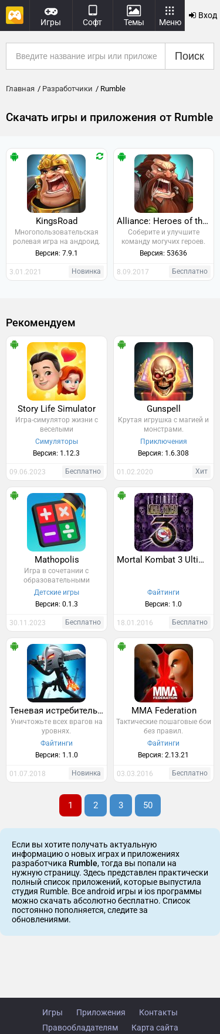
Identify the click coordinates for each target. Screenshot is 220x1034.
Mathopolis (57, 559)
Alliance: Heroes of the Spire (165, 221)
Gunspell (164, 409)
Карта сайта (154, 1027)
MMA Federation (164, 710)
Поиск (189, 56)
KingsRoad (56, 221)
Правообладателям (80, 1027)
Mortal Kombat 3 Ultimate (165, 559)
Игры (52, 1012)
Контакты (158, 1012)
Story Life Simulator (57, 409)
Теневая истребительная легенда (58, 710)
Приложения (101, 1012)
